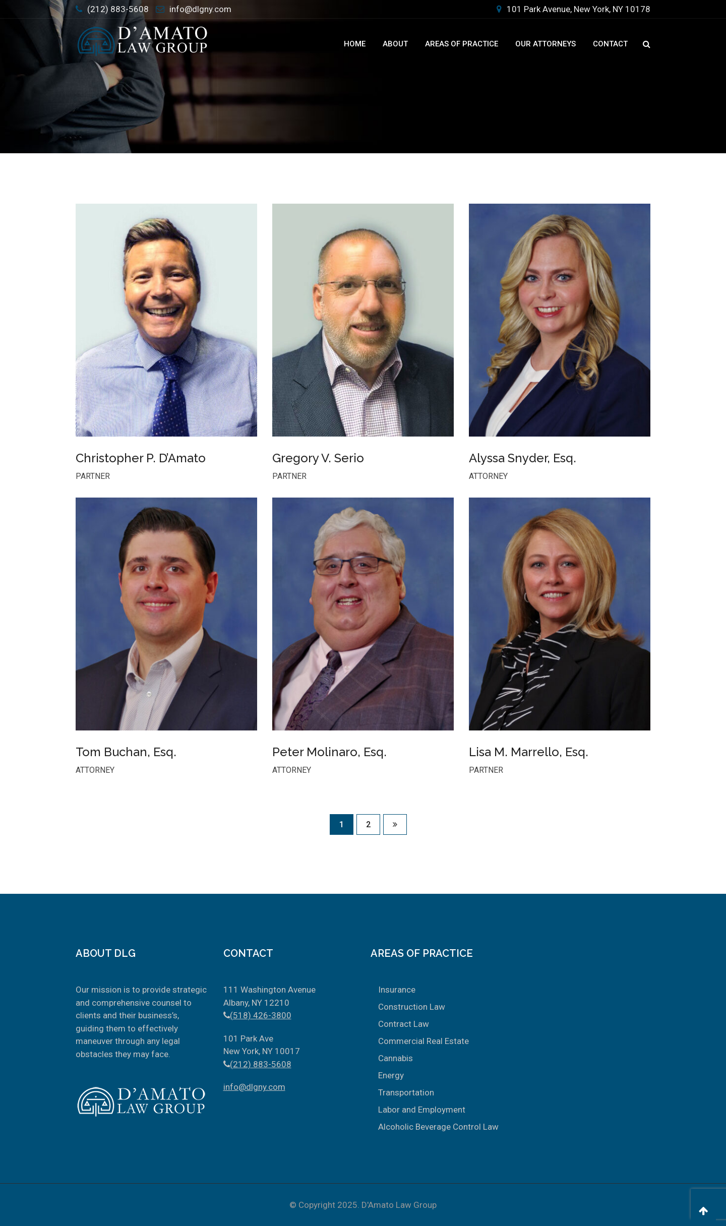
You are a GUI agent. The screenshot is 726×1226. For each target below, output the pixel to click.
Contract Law (403, 1024)
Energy (391, 1075)
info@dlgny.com (200, 9)
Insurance (396, 990)
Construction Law (411, 1007)
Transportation (406, 1092)
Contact (610, 43)
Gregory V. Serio (318, 458)
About (395, 43)
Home (355, 43)
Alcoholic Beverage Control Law (438, 1127)
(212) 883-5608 (118, 9)
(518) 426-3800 (260, 1015)
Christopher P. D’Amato (141, 458)
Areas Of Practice (461, 43)
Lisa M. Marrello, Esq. (528, 752)
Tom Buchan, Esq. (126, 752)
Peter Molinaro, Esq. (329, 752)
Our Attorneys (545, 43)
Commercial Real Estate (423, 1041)
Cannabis (395, 1058)
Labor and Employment (421, 1110)
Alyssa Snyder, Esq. (522, 458)
